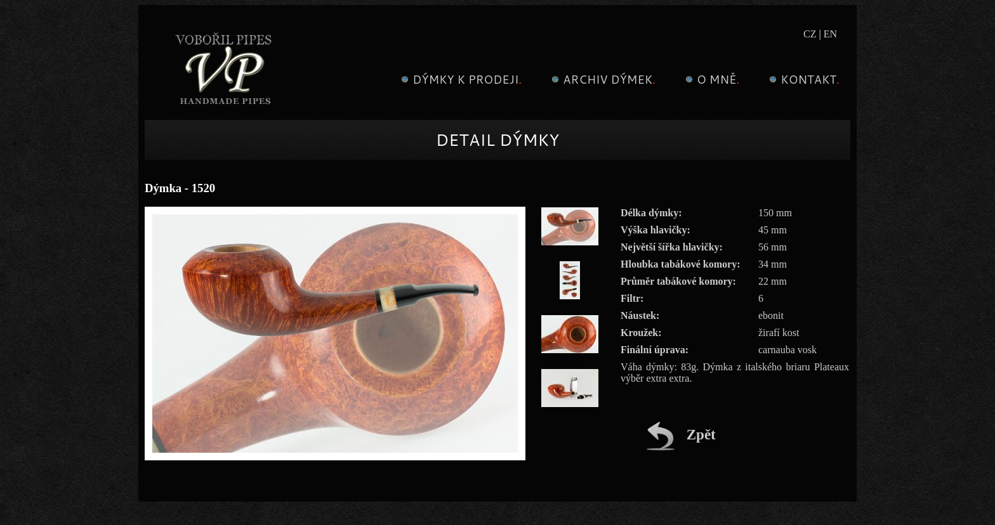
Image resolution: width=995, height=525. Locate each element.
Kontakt (802, 79)
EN (830, 34)
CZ (809, 34)
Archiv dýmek (601, 79)
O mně (710, 79)
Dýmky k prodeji (459, 79)
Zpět (681, 435)
